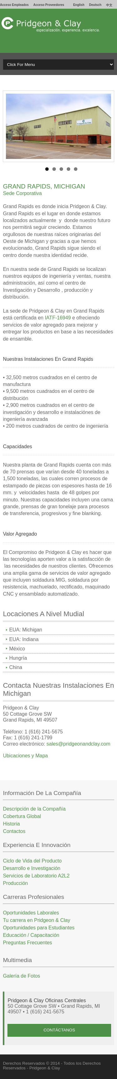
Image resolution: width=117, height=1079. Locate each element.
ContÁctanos (59, 1030)
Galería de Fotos (21, 976)
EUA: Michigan (25, 629)
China (15, 667)
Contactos (14, 831)
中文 (109, 5)
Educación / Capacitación (31, 935)
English (78, 5)
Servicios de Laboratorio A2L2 (36, 875)
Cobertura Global (22, 816)
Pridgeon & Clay (44, 1068)
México (17, 648)
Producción (15, 883)
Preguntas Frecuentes (27, 942)
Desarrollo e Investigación (31, 868)
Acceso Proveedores (48, 5)
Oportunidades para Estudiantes (38, 927)
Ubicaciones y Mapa (25, 755)
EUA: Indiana (23, 639)
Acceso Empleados (14, 5)
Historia (11, 823)
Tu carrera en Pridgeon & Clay (36, 920)
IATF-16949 (58, 317)
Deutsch (95, 5)
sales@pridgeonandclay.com (78, 743)
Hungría (18, 658)
